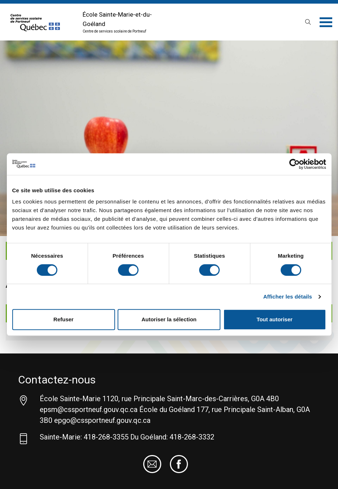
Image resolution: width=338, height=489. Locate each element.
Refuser (63, 319)
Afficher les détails (287, 296)
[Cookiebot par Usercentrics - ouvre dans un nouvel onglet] (294, 164)
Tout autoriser (274, 319)
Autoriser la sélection (169, 319)
